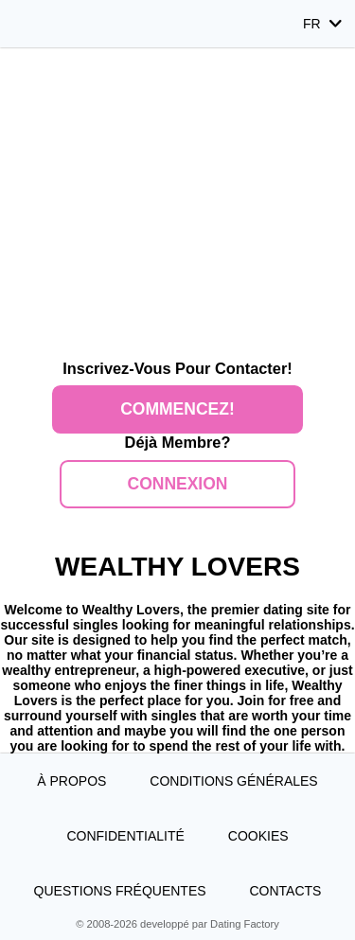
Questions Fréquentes (120, 890)
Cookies (258, 835)
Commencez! (177, 408)
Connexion (178, 483)
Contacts (285, 890)
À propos (71, 781)
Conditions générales (233, 781)
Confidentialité (125, 835)
